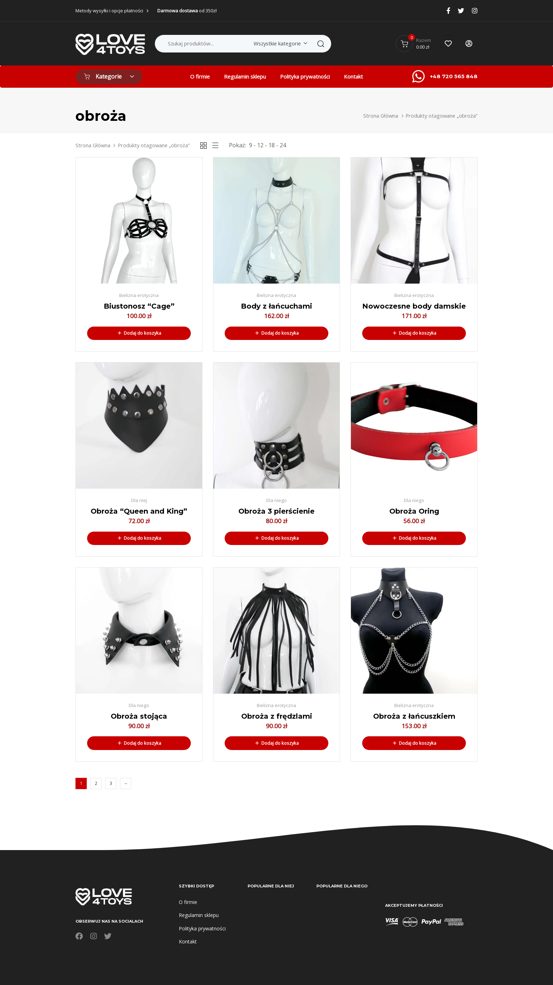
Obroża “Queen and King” (139, 511)
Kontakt (353, 76)
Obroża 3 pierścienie (276, 511)
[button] (139, 333)
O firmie (200, 76)
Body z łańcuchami (276, 306)
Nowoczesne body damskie (414, 306)
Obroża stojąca (139, 716)
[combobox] (279, 43)
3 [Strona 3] (111, 783)
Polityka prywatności (305, 76)
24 (283, 145)
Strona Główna (380, 115)
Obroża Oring (414, 511)
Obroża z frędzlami (276, 716)
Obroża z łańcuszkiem (414, 716)
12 (260, 145)
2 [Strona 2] (96, 783)
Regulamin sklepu (245, 76)
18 (271, 145)
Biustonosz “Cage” (139, 306)
